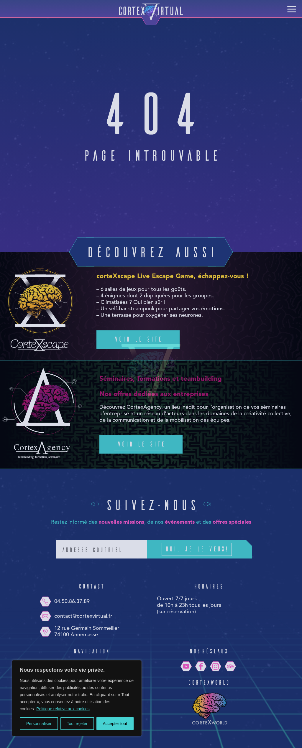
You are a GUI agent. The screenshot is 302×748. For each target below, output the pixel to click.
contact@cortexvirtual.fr (76, 616)
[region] (77, 698)
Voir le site (138, 339)
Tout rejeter (77, 723)
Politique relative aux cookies (63, 708)
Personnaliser (39, 723)
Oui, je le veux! (205, 549)
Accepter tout (115, 723)
